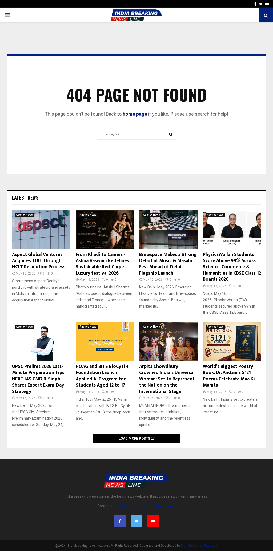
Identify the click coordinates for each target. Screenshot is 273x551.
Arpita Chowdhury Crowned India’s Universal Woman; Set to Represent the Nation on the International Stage (167, 379)
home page (135, 114)
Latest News (25, 197)
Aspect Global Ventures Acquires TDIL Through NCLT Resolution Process (38, 261)
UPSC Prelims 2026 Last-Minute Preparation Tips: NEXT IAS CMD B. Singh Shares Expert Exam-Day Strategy (38, 379)
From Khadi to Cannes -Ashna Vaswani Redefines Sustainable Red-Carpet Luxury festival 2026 (102, 264)
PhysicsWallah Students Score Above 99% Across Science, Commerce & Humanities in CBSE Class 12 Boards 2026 (232, 267)
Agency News (24, 214)
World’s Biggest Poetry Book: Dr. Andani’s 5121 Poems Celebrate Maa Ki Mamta (229, 376)
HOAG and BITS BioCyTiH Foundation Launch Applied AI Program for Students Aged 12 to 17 (102, 376)
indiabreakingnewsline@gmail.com (146, 506)
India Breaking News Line (199, 546)
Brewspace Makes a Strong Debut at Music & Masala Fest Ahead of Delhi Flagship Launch (168, 264)
